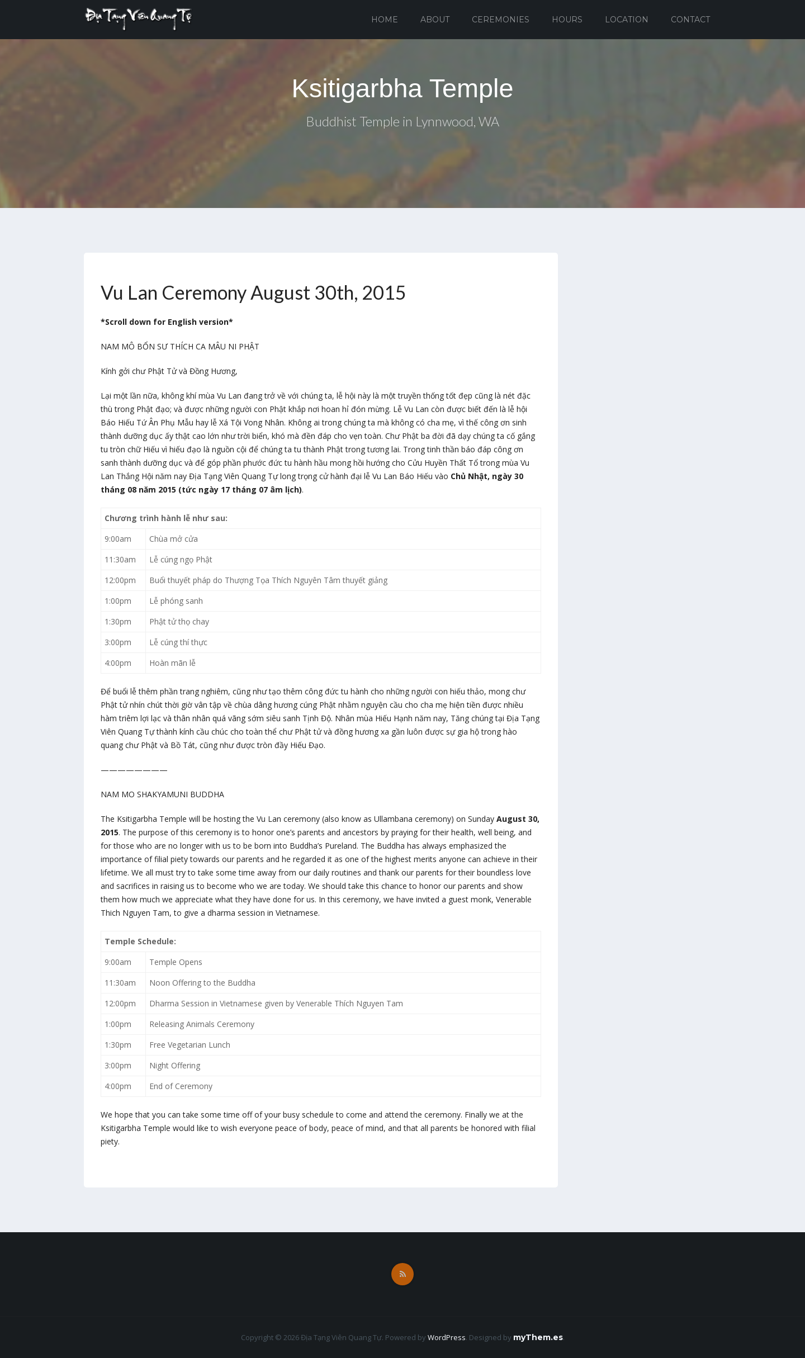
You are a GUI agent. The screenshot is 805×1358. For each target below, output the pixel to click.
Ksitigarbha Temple (402, 88)
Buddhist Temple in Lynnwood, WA (403, 122)
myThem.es (538, 1337)
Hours (567, 20)
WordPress (447, 1337)
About (434, 20)
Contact (690, 20)
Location (626, 20)
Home (384, 20)
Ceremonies (500, 20)
